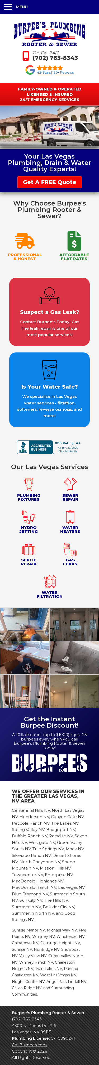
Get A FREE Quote (49, 182)
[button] (49, 7)
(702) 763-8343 (27, 1018)
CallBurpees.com (29, 1044)
